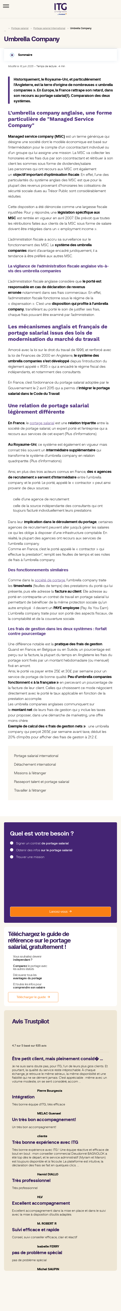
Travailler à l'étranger (30, 790)
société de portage (50, 580)
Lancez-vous (58, 911)
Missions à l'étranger (30, 773)
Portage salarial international (36, 756)
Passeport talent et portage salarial (41, 782)
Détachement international (35, 764)
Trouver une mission (30, 857)
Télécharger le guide (31, 997)
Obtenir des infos (44, 850)
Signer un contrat (42, 843)
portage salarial (42, 423)
